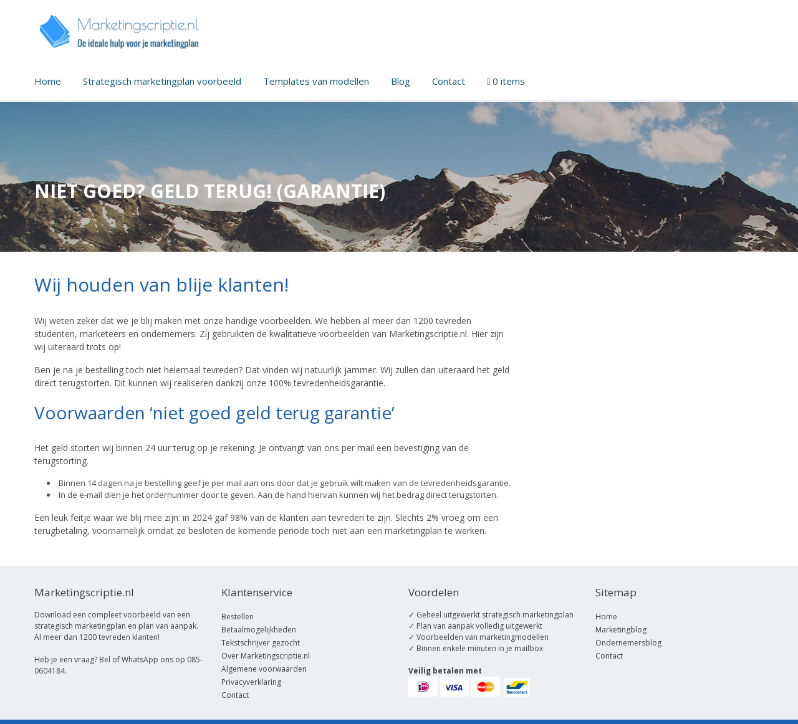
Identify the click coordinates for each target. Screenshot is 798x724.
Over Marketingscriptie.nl (265, 655)
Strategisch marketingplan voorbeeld (162, 81)
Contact (448, 81)
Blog (400, 81)
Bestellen (237, 616)
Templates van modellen (316, 81)
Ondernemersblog (628, 642)
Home (47, 81)
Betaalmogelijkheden (258, 629)
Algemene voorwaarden (264, 669)
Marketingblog (621, 629)
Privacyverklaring (251, 682)
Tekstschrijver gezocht (260, 642)
